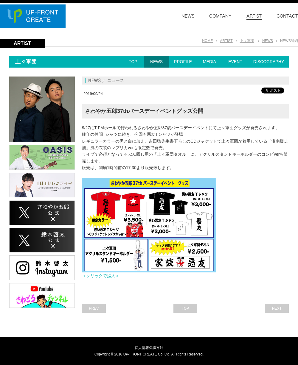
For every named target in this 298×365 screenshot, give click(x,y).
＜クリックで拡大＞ (100, 275)
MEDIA (209, 61)
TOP (133, 61)
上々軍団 (247, 41)
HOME (207, 41)
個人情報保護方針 (149, 348)
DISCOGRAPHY (268, 61)
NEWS (267, 41)
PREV (94, 308)
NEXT (277, 308)
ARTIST (226, 41)
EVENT (235, 61)
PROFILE (183, 61)
